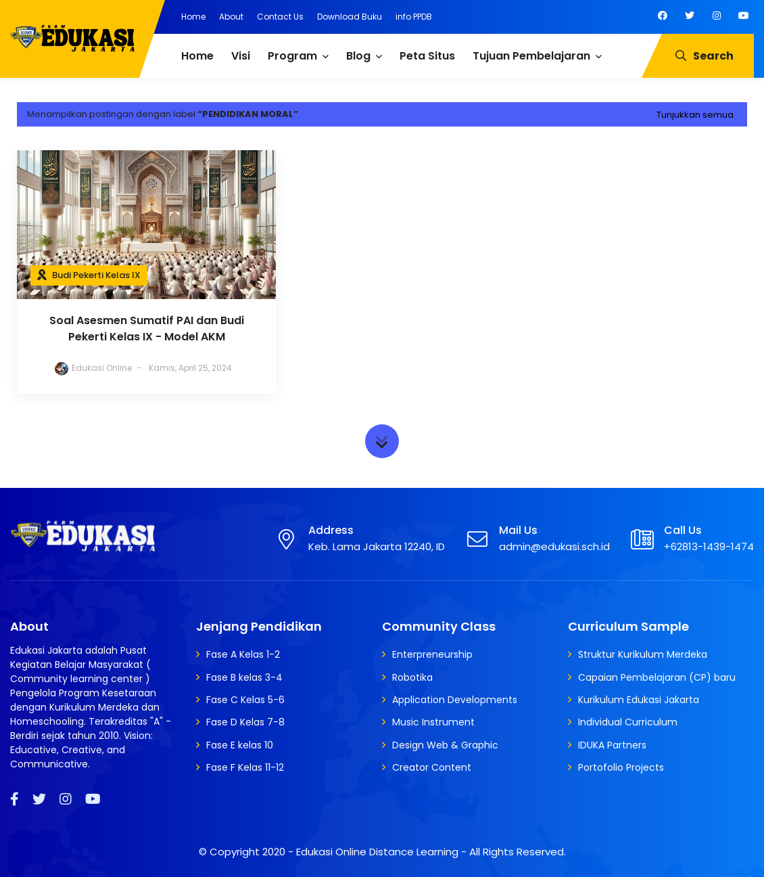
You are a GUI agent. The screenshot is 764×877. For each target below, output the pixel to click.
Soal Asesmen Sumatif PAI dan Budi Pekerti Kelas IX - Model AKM (132, 329)
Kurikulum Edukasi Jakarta (638, 699)
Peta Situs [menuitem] (427, 56)
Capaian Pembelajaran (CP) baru (657, 677)
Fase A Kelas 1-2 (243, 654)
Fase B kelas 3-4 (244, 677)
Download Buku (349, 16)
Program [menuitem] (292, 56)
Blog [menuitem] (358, 56)
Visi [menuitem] (240, 56)
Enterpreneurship (432, 654)
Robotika (412, 677)
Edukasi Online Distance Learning (377, 852)
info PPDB (414, 16)
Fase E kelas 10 (239, 745)
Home (193, 16)
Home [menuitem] (197, 56)
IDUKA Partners (612, 745)
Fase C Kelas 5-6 (245, 699)
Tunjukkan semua (695, 114)
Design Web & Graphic (445, 745)
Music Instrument (433, 722)
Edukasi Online (87, 368)
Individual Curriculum (627, 722)
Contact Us (280, 16)
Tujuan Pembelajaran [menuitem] (531, 56)
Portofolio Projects (621, 767)
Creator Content (431, 767)
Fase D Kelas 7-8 (245, 722)
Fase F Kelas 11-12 (245, 767)
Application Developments (454, 699)
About (231, 16)
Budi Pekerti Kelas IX (96, 275)
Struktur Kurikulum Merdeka (642, 654)
